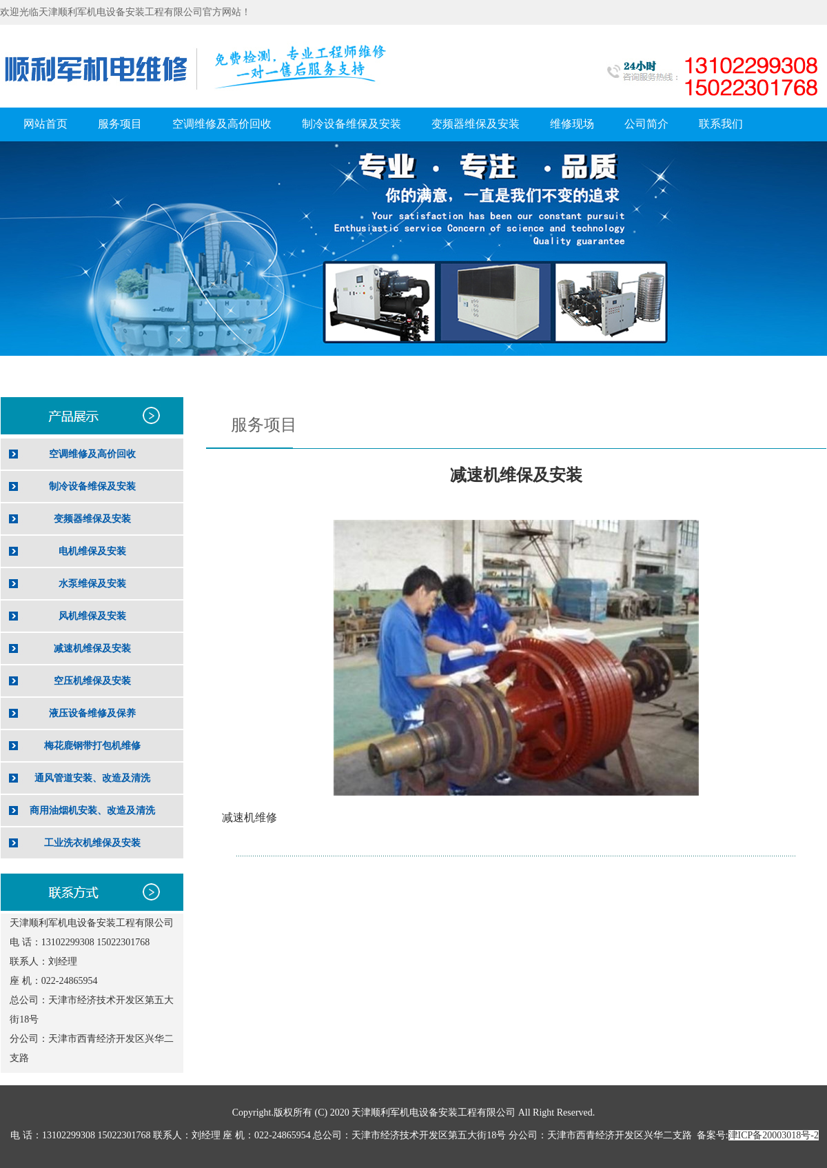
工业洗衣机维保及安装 (92, 843)
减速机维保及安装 (92, 648)
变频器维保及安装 (475, 124)
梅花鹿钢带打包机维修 (92, 746)
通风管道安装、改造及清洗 (92, 778)
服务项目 (120, 124)
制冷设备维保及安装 (351, 124)
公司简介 (646, 124)
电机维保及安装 (92, 551)
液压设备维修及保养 (92, 713)
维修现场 (572, 124)
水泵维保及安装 (92, 583)
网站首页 (45, 124)
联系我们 (721, 124)
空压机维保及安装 (92, 681)
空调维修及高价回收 (222, 124)
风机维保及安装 (92, 616)
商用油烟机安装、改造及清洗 (92, 810)
